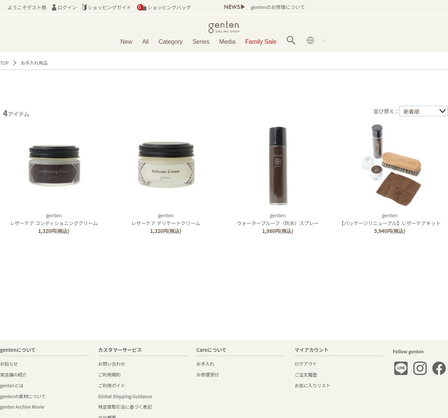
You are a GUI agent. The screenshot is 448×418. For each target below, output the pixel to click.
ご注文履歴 (306, 374)
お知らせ (9, 363)
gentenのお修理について (278, 6)
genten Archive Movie (22, 406)
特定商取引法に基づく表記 (125, 406)
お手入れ (205, 363)
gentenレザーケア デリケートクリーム (165, 219)
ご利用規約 (109, 374)
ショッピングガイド (107, 7)
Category (171, 42)
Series (201, 42)
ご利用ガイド (111, 385)
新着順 (411, 111)
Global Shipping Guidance (125, 396)
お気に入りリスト (312, 385)
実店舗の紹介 (13, 374)
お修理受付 (207, 374)
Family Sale (260, 42)
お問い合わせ (111, 363)
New (126, 42)
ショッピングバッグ (164, 7)
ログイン (64, 7)
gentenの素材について (23, 396)
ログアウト (306, 363)
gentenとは (12, 385)
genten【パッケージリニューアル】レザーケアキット (390, 219)
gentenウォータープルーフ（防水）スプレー (277, 219)
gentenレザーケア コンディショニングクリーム (53, 219)
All (145, 42)
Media (227, 42)
